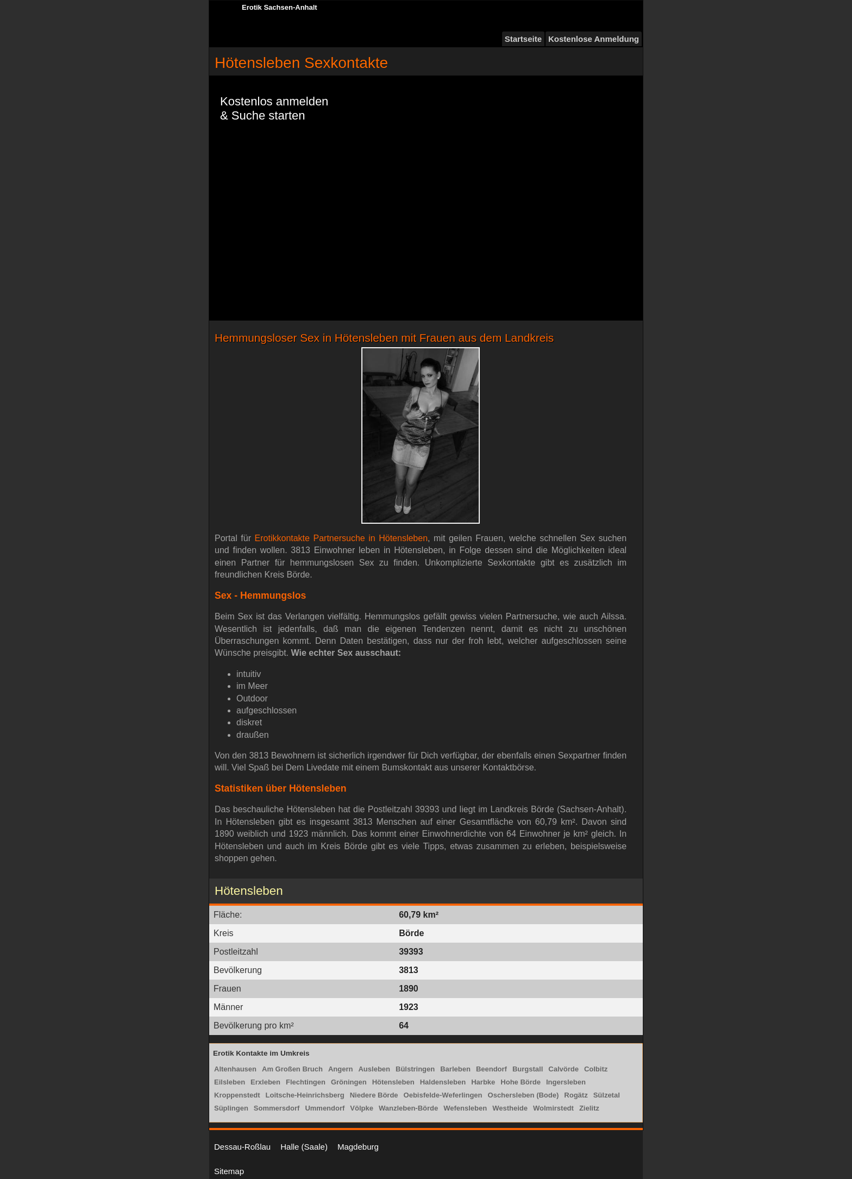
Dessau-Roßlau (242, 1146)
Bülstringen (415, 1069)
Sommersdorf (277, 1108)
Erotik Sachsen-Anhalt (279, 7)
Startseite (523, 38)
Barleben (455, 1069)
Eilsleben (229, 1082)
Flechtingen (305, 1082)
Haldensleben (443, 1082)
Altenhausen (235, 1069)
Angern (340, 1069)
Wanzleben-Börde (408, 1108)
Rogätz (575, 1095)
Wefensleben (465, 1108)
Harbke (483, 1082)
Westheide (510, 1108)
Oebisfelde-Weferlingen (443, 1095)
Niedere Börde (374, 1095)
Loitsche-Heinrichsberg (305, 1095)
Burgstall (527, 1069)
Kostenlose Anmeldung (593, 38)
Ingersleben (566, 1082)
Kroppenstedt (237, 1095)
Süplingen (231, 1108)
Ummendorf (324, 1108)
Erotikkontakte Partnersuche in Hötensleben (341, 538)
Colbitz (595, 1069)
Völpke (361, 1108)
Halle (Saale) (304, 1146)
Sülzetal (606, 1095)
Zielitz (589, 1108)
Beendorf (491, 1069)
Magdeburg (358, 1146)
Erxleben (265, 1082)
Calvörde (563, 1069)
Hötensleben (393, 1082)
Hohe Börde (520, 1082)
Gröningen (349, 1082)
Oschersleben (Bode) (523, 1095)
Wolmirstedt (553, 1108)
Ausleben (374, 1069)
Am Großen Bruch (292, 1069)
